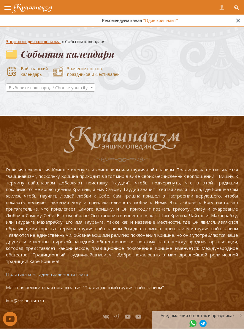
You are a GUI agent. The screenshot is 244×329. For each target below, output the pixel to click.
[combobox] (50, 87)
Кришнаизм (33, 7)
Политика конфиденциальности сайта (47, 274)
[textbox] (50, 88)
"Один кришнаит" (164, 20)
